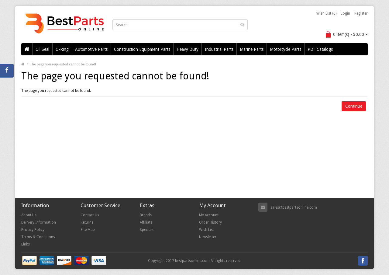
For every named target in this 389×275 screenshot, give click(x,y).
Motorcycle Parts (285, 49)
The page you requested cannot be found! (63, 64)
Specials (146, 230)
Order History (210, 222)
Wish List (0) (326, 13)
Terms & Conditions (38, 237)
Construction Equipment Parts (142, 49)
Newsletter (207, 237)
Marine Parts (251, 49)
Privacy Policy (32, 230)
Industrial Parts (219, 49)
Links (25, 244)
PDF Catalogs (320, 49)
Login (345, 13)
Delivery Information (38, 222)
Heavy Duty (187, 49)
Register (361, 13)
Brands (146, 215)
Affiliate (146, 222)
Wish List (206, 230)
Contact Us (90, 215)
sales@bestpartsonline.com (293, 207)
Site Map (88, 230)
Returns (87, 222)
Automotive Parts (91, 49)
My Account (209, 215)
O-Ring (62, 49)
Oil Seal (42, 49)
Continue (353, 106)
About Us (28, 215)
